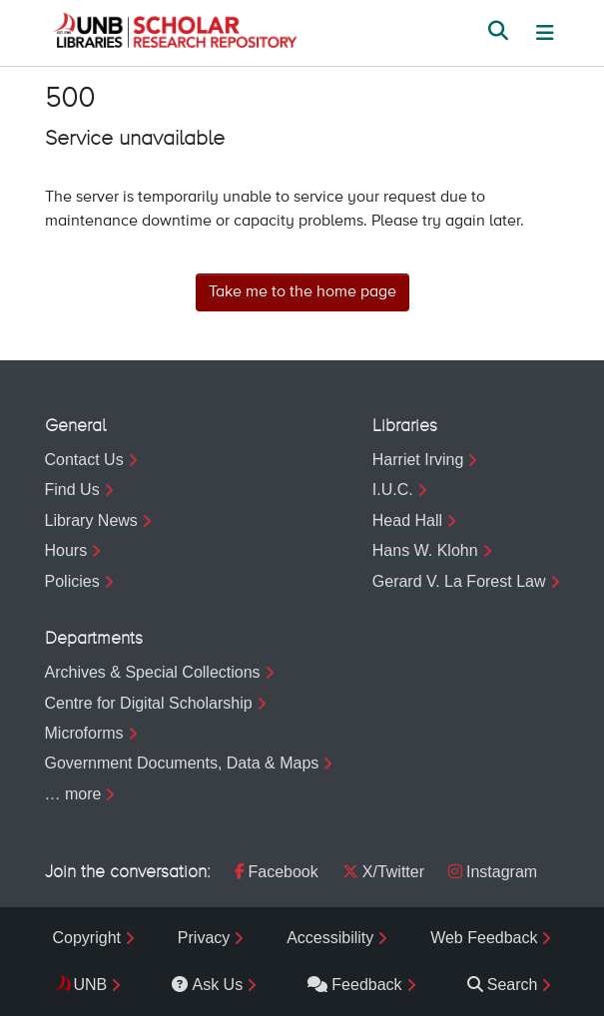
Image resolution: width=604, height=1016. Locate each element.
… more (73, 793)
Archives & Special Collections (153, 672)
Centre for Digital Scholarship (149, 703)
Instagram (492, 871)
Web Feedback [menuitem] (483, 937)
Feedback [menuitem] (354, 984)
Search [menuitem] (502, 984)
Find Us (72, 489)
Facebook (276, 871)
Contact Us (84, 459)
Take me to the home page (302, 292)
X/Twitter (383, 871)
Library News (91, 520)
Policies (72, 581)
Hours (66, 550)
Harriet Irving (418, 459)
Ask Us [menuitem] (207, 984)
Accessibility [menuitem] (330, 937)
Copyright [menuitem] (87, 937)
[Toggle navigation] (545, 33)
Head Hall (407, 520)
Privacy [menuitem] (204, 937)
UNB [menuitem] (91, 984)
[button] (174, 33)
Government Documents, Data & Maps (182, 763)
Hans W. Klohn (425, 550)
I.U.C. (392, 489)
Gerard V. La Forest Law (459, 581)
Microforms (84, 733)
